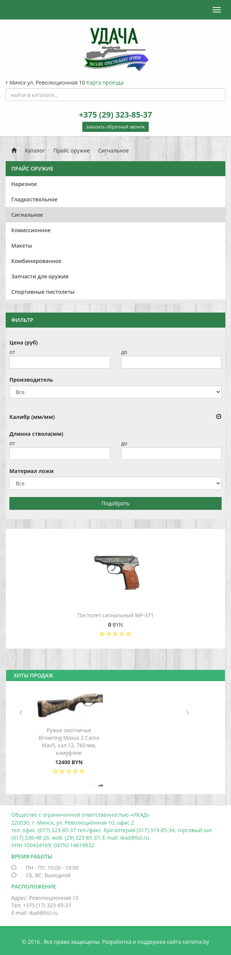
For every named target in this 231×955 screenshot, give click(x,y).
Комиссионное (31, 230)
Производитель (31, 379)
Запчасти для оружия (39, 276)
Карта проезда (105, 82)
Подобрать (115, 503)
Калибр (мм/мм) (32, 416)
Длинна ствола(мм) (36, 433)
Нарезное (24, 183)
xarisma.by (196, 941)
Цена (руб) (23, 342)
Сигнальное (113, 150)
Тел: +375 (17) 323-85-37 (41, 905)
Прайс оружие (71, 150)
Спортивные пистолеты (42, 291)
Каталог (35, 150)
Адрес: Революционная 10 (45, 897)
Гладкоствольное (34, 199)
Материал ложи (31, 470)
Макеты (21, 245)
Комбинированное (36, 260)
